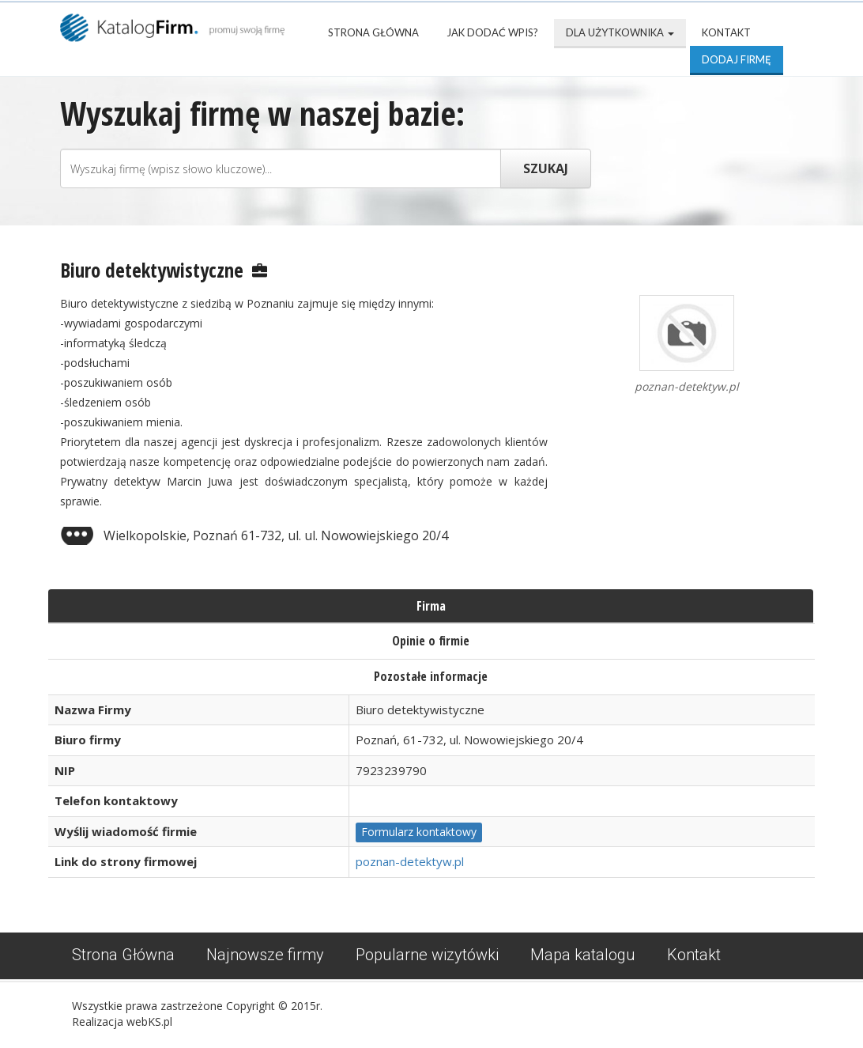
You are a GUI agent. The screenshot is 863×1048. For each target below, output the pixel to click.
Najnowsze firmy (265, 954)
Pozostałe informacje (431, 676)
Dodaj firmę (736, 59)
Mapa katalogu (582, 954)
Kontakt (726, 32)
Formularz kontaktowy (419, 831)
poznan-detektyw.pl (410, 861)
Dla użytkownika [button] (620, 32)
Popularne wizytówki (427, 954)
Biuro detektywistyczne (151, 269)
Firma (431, 606)
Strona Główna (373, 32)
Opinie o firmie (430, 640)
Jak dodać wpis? (492, 32)
